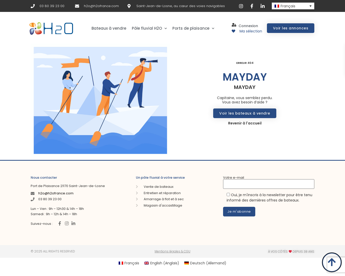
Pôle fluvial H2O (149, 28)
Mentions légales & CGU (172, 251)
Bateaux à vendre (109, 28)
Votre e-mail (268, 181)
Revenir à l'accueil (245, 123)
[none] (293, 6)
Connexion (248, 25)
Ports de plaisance (193, 28)
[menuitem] (293, 6)
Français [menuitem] (288, 6)
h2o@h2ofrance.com (56, 193)
